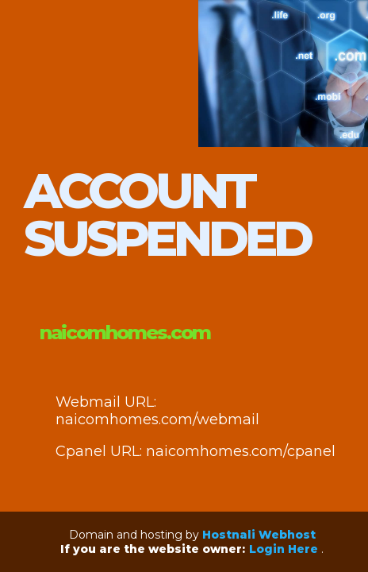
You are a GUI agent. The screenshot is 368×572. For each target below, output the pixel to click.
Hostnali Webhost (259, 535)
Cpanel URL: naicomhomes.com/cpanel (195, 451)
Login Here (285, 549)
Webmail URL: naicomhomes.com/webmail (157, 410)
